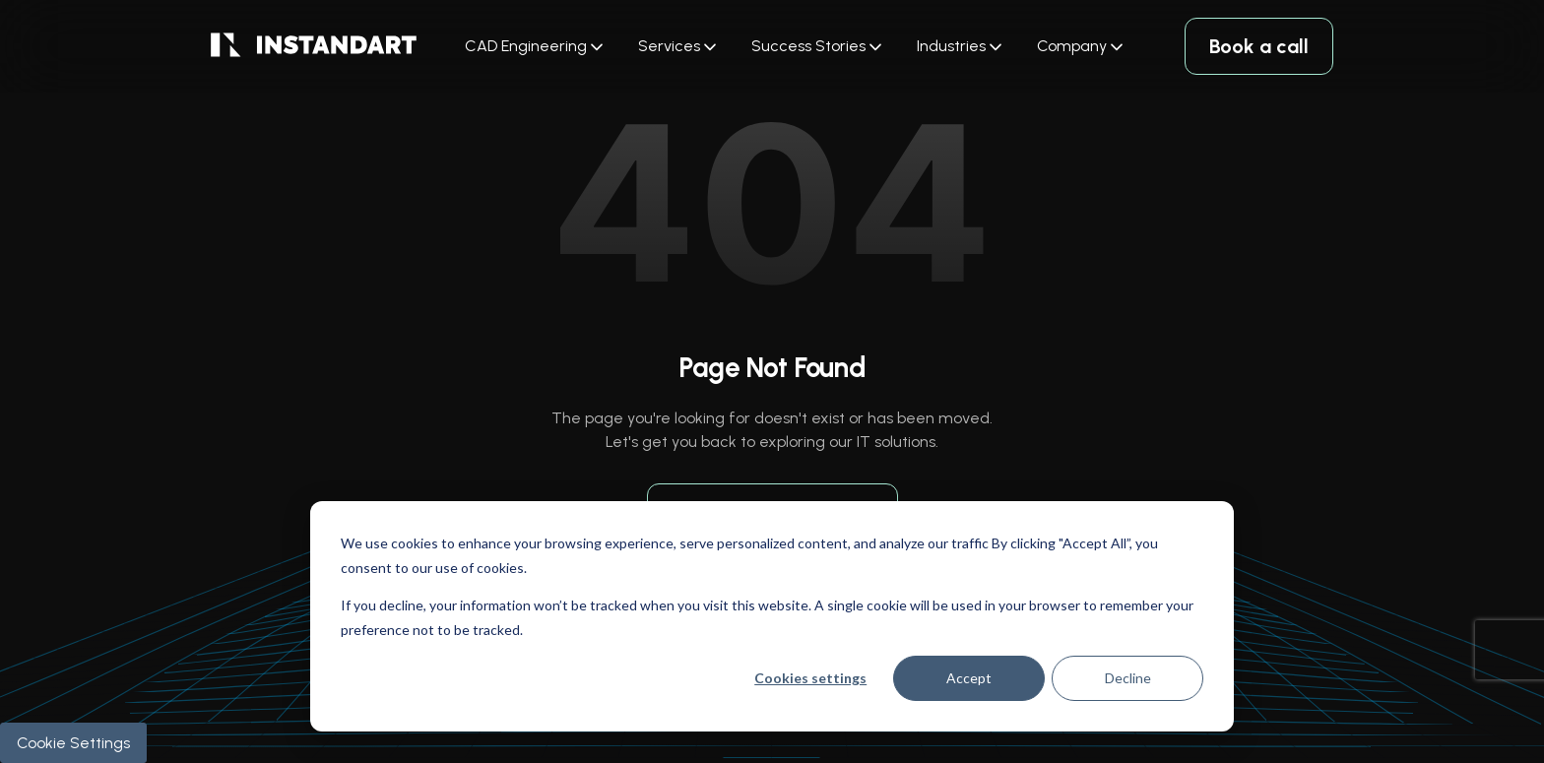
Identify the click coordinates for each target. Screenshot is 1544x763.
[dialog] (772, 616)
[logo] (314, 47)
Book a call (1259, 46)
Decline (1128, 677)
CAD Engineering (526, 45)
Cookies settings (810, 677)
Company (1072, 45)
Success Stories (808, 45)
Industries (951, 45)
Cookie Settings (73, 742)
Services (669, 45)
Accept (969, 677)
